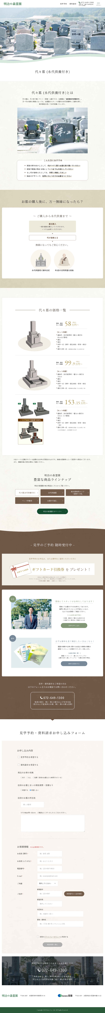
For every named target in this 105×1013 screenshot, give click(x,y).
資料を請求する (74, 664)
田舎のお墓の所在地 (27, 797)
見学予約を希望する (29, 757)
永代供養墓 (52, 492)
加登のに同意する (54, 937)
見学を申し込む (74, 625)
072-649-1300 (54, 970)
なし (29, 777)
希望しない (35, 790)
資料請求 (72, 4)
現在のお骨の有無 (26, 772)
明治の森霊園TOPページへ (52, 511)
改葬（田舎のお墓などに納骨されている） (48, 777)
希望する (25, 790)
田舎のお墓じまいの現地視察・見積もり (35, 785)
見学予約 (63, 4)
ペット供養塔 (27, 500)
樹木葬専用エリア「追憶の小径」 (77, 492)
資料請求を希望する (29, 765)
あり (23, 777)
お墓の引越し (52, 500)
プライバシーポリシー (52, 937)
